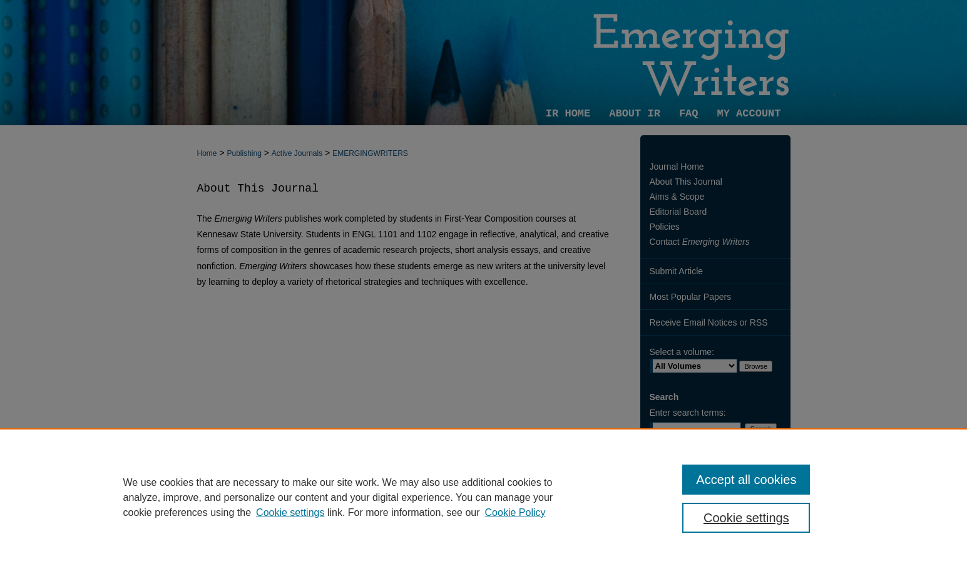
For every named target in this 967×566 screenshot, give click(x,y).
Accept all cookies (746, 479)
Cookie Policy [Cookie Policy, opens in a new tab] (515, 512)
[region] (483, 497)
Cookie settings (290, 512)
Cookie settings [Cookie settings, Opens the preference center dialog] (746, 518)
